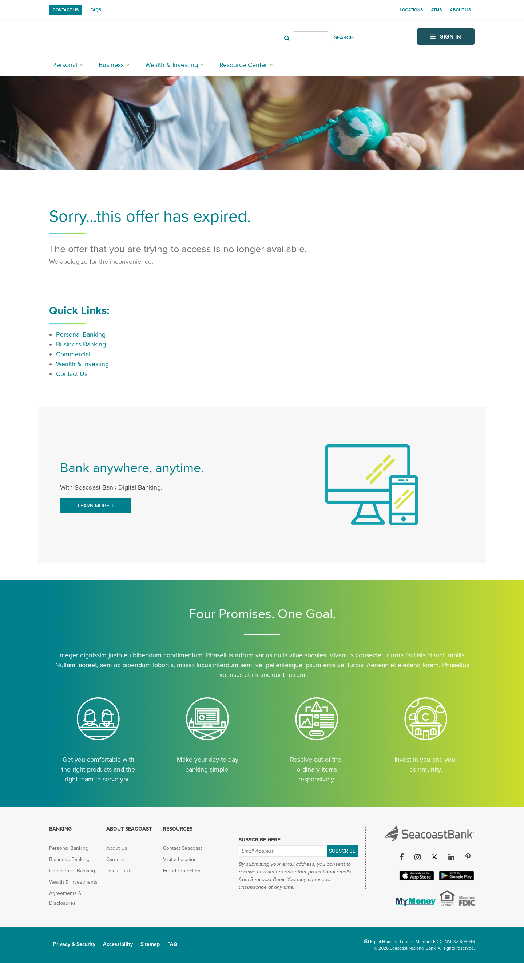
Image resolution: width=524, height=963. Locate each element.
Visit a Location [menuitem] (180, 859)
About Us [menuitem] (460, 10)
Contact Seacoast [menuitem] (182, 848)
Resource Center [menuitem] (243, 64)
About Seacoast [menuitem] (129, 829)
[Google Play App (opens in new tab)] (456, 879)
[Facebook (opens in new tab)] (401, 857)
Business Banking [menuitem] (69, 859)
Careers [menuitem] (115, 859)
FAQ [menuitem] (172, 944)
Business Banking (81, 344)
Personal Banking (81, 334)
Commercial (73, 354)
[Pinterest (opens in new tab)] (467, 857)
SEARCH (344, 38)
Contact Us (71, 374)
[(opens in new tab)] (415, 904)
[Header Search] (311, 37)
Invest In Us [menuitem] (119, 871)
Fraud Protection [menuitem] (182, 871)
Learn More (93, 506)
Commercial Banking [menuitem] (72, 871)
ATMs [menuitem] (436, 10)
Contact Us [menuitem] (66, 10)
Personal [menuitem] (64, 64)
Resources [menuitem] (177, 829)
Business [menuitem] (111, 64)
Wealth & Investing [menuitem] (171, 64)
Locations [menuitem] (411, 10)
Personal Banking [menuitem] (68, 848)
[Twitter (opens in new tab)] (434, 857)
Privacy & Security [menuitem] (74, 944)
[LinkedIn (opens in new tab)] (451, 857)
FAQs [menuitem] (95, 10)
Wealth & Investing (82, 364)
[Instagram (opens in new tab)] (417, 857)
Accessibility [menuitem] (118, 944)
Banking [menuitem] (60, 829)
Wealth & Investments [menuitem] (73, 882)
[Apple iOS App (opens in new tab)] (416, 879)
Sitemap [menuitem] (150, 944)
